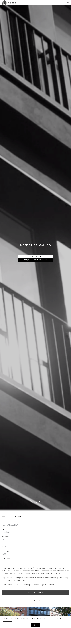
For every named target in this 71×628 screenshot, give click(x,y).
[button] (67, 2)
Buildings (18, 516)
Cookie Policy (7, 621)
